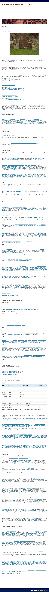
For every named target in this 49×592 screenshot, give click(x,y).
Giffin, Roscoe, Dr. (29, 488)
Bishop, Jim (4, 420)
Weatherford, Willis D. (36, 355)
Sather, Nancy (4, 349)
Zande (12, 295)
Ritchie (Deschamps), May (30, 255)
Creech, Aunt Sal (43, 532)
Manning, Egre (23, 233)
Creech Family (13, 533)
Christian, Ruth (25, 176)
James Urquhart (39, 120)
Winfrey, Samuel (7, 288)
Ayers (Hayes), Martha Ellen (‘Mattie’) (40, 418)
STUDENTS (3, 415)
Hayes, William (43, 429)
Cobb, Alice (39, 176)
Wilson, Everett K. (17, 288)
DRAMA (16, 10)
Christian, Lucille (15, 176)
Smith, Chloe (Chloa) (33, 267)
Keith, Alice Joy (16, 219)
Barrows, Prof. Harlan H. (29, 321)
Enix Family (29, 535)
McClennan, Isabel (18, 231)
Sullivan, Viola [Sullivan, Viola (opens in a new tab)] (25, 350)
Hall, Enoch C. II (24, 428)
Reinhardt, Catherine (26, 254)
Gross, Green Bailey (15, 428)
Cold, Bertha (44, 176)
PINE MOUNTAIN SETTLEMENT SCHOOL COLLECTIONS (18, 4)
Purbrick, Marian (20, 252)
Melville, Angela (14, 234)
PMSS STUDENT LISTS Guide (6, 91)
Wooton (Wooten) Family (28, 564)
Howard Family (10, 537)
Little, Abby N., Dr (15, 225)
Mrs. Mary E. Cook (19, 259)
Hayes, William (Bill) (33, 332)
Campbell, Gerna (23, 174)
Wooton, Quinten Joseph (29, 450)
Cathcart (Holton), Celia (20, 175)
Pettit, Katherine (38, 347)
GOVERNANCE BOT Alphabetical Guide (8, 84)
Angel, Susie (40, 158)
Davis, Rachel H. (44, 185)
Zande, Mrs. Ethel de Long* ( (11, 357)
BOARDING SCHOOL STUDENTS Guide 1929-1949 (9, 89)
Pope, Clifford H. (22, 510)
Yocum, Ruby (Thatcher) (6, 293)
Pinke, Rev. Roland (36, 251)
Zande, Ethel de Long (5, 295)
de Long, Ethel (11, 329)
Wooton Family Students (21, 450)
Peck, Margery (22, 250)
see (16, 357)
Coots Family (41, 561)
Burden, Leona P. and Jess (14, 168)
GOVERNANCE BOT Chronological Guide (8, 360)
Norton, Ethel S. (5, 242)
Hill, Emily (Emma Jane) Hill (17, 207)
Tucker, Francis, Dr (12, 277)
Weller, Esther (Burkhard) (14, 285)
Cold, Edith (4, 177)
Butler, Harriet (4, 169)
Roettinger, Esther (37, 258)
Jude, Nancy (30, 434)
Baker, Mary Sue (16, 419)
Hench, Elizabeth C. (18, 206)
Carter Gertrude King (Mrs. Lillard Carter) (9, 175)
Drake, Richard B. (13, 474)
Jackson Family (8, 563)
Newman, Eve (37, 342)
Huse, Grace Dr (4, 210)
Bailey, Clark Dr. (8, 161)
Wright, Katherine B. (15, 289)
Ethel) (21, 357)
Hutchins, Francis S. (17, 334)
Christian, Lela (20, 176)
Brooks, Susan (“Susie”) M (13, 167)
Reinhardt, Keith (32, 254)
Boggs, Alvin (8, 166)
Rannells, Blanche (33, 510)
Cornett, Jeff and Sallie (8, 532)
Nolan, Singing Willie (5, 509)
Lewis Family (14, 563)
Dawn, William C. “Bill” (6, 186)
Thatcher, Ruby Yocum (37, 276)
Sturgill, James (30, 445)
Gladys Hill (4, 120)
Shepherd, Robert (22, 349)
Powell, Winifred (4, 252)
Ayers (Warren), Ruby (5, 419)
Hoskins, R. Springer (10, 334)
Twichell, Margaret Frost (25, 277)
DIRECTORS (11, 10)
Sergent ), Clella (10, 445)
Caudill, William (33, 175)
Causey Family (31, 561)
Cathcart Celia (16, 324)
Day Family (8, 535)
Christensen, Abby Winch (33, 176)
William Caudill (18, 122)
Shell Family (7, 564)
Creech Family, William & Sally (20, 562)
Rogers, (14, 259)
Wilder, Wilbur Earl (5, 450)
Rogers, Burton (43, 258)
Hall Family (39, 562)
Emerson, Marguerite (19, 191)
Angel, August (35, 158)
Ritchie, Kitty (41, 440)
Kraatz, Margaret (11, 220)
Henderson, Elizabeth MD (27, 206)
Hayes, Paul (27, 332)
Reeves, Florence (19, 254)
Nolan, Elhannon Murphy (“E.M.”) (25, 541)
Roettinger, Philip (32, 348)
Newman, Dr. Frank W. (16, 241)
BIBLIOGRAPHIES (31, 8)
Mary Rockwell (14, 348)
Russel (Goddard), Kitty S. (25, 260)
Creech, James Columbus (6, 533)
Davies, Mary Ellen (34, 185)
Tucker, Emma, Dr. (5, 277)
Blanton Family (4, 561)
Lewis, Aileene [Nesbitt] (32, 224)
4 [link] (39, 407)
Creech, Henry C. (41, 178)
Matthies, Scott (40, 233)
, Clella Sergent (32, 324)
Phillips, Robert (13, 438)
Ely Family (30, 562)
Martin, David (41, 435)
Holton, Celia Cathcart (32, 208)
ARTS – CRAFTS (25, 8)
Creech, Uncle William (34, 534)
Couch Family (37, 532)
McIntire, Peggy (12, 436)
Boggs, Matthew (13, 166)
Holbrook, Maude (15, 208)
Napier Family (33, 563)
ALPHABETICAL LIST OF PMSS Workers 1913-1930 (10, 79)
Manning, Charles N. (28, 340)
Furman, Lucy (43, 484)
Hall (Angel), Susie (8, 429)
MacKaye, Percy (15, 501)
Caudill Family (26, 561)
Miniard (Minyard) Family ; (26, 563)
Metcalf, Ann (40, 436)
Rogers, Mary (10, 259)
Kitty (44, 541)
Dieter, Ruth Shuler (25, 329)
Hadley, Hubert (4, 203)
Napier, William (33, 437)
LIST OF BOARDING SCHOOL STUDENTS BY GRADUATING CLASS (12, 88)
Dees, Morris (27, 474)
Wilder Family (21, 564)
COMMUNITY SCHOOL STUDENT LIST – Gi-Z (9, 96)
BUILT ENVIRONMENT (5, 10)
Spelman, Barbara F (12, 446)
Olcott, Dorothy (4, 347)
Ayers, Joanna (39, 159)
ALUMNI (19, 8)
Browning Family (15, 561)
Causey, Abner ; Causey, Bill (11, 531)
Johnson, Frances (16, 434)
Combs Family (36, 561)
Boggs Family (43, 528)
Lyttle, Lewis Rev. (5, 540)
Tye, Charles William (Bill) (34, 447)
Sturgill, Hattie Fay (24, 445)
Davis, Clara (39, 185)
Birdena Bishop (41, 551)
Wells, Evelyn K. (42, 355)
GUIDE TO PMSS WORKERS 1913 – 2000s (8, 135)
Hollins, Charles (27, 430)
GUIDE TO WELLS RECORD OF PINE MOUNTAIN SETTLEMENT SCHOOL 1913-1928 (23, 143)
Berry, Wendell (28, 460)
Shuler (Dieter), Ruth (17, 445)
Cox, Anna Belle (9, 425)
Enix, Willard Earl (26, 426)
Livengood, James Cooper (34, 225)
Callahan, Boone (4, 174)
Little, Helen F (21, 225)
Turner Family (16, 564)
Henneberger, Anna (5, 207)
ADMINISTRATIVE (14, 8)
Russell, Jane (18, 260)
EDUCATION (20, 10)
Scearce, (18, 542)
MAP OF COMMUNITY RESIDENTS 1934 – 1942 (9, 547)
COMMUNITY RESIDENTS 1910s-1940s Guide (9, 108)
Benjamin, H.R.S (4, 165)
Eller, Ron (9, 480)
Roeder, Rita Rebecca (13, 258)
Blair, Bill (7, 420)
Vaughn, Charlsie (41, 447)
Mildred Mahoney (32, 121)
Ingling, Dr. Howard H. (5, 215)
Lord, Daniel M (15, 340)
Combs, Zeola (27, 424)
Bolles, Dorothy (18, 166)
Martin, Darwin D (34, 340)
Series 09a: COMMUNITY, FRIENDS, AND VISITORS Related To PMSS (13, 99)
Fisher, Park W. (41, 483)
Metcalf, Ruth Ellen (8, 437)
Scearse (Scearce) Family (12, 542)
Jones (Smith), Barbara (23, 434)
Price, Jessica (15, 252)
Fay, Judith (3, 483)
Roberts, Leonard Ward (23, 511)
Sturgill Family (11, 564)
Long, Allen (4, 340)
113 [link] (44, 407)
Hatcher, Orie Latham (25, 492)
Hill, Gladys (24, 207)
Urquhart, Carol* (4, 279)
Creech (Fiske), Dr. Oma (31, 425)
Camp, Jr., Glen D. (5, 424)
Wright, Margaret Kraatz (30, 289)
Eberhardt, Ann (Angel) (29, 309)
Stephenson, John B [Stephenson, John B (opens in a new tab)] (43, 349)
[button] (8, 385)
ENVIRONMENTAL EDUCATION (37, 10)
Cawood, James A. (31, 468)
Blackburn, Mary (33, 165)
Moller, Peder (44, 235)
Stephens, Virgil (31, 446)
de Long (18, 357)
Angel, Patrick (9, 321)
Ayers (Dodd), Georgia (18, 418)
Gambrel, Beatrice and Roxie (6, 428)
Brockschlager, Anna (5, 167)
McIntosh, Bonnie (34, 436)
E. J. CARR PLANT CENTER (27, 10)
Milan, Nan (13, 437)
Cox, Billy (20, 425)
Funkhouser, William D (30, 484)
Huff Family (4, 563)
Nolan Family (33, 541)
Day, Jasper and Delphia (14, 186)
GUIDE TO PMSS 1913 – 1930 (6, 139)
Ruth (26, 341)
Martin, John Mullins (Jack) (42, 340)
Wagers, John (4, 449)
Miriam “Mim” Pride (9, 123)
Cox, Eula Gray (24, 425)
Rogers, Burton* (38, 348)
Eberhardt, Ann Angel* (5, 191)
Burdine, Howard (22, 168)
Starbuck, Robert (31, 269)
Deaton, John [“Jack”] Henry (40, 425)
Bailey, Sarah (14, 161)
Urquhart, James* (11, 279)
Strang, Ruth (33, 516)
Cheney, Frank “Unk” (8, 176)
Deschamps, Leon (39, 186)
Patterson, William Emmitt (41, 437)
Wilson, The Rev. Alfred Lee (24, 356)
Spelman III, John (5, 269)
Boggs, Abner (38, 462)
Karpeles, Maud (36, 499)
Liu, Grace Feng (26, 225)
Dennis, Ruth (34, 186)
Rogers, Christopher (9, 512)
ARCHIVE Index (8, 8)
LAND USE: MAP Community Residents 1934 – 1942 (10, 573)
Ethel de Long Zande (22, 116)
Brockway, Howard (31, 463)
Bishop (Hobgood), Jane (40, 419)
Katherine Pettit (4, 116)
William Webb (22, 119)
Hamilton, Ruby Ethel (14, 429)
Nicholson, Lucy (29, 241)
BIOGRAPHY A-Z (37, 8)
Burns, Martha (38, 168)
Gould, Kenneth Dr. (10, 199)
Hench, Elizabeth (39, 332)
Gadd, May (6, 489)
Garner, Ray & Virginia (5, 488)
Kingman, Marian (30, 219)
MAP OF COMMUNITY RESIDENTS (41, 570)
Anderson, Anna (16, 158)
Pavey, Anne (42, 249)
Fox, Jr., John (7, 484)
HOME (3, 8)
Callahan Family (20, 561)
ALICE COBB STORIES (31, 570)
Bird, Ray (34, 419)
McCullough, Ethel (38, 231)
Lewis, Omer (43, 224)
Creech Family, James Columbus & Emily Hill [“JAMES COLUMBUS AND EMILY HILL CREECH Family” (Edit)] (23, 533)
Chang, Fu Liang (11, 469)
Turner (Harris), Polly (26, 447)
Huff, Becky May (16, 430)
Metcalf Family (19, 563)
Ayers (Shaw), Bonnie (11, 418)
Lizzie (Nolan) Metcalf (22, 542)
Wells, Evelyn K (21, 285)
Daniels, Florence (22, 185)
